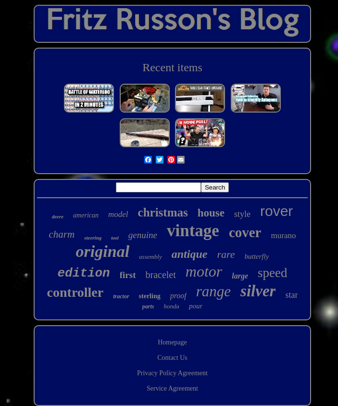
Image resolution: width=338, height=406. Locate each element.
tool (115, 238)
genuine (142, 235)
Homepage (172, 342)
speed (272, 273)
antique (190, 254)
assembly (150, 256)
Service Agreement (172, 388)
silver (257, 291)
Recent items (172, 67)
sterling (150, 296)
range (213, 291)
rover (276, 211)
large (240, 276)
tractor (121, 296)
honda (171, 306)
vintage (193, 230)
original (102, 251)
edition (84, 273)
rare (226, 254)
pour (195, 306)
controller (75, 292)
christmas (163, 212)
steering (92, 238)
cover (245, 232)
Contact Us (172, 357)
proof (178, 296)
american (86, 215)
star (291, 295)
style (242, 214)
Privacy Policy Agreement (172, 373)
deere (57, 216)
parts (148, 306)
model (118, 214)
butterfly (257, 256)
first (128, 275)
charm (62, 234)
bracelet (160, 274)
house (211, 213)
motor (204, 271)
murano (283, 235)
